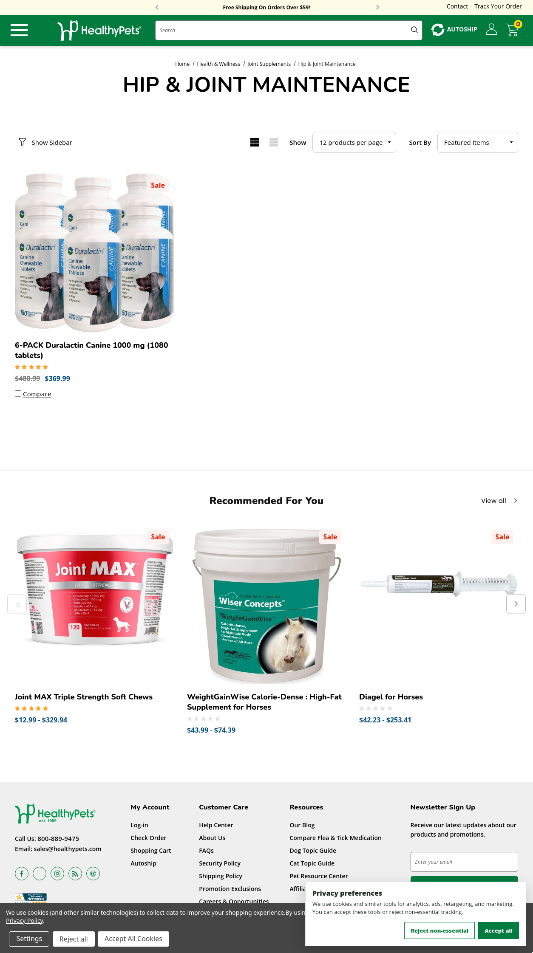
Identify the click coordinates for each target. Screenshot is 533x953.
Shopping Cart (150, 851)
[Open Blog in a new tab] (93, 875)
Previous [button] (157, 8)
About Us (212, 839)
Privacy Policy (24, 921)
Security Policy (220, 864)
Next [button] (378, 8)
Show (297, 142)
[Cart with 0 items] (514, 30)
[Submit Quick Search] (414, 30)
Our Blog (302, 826)
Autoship (143, 864)
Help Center (216, 826)
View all (493, 501)
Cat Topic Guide (312, 864)
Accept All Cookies (134, 939)
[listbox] (477, 142)
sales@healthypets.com (68, 850)
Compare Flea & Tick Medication (335, 839)
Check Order (148, 839)
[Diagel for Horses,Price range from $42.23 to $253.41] (439, 605)
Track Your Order (498, 6)
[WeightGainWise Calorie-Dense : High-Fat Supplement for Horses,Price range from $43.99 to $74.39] (266, 605)
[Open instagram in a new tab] (57, 875)
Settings (30, 939)
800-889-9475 (58, 839)
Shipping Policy (220, 877)
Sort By (420, 142)
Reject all (74, 939)
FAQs (206, 851)
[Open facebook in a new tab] (21, 875)
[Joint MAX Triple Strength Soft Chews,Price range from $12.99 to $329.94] (94, 605)
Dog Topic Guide (312, 851)
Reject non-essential (439, 930)
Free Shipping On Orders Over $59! (266, 7)
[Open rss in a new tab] (75, 875)
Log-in (139, 826)
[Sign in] (491, 29)
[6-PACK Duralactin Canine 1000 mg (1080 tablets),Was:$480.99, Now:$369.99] (94, 253)
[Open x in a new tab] (39, 875)
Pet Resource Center (318, 877)
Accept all (499, 930)
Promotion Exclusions (230, 889)
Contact (457, 6)
